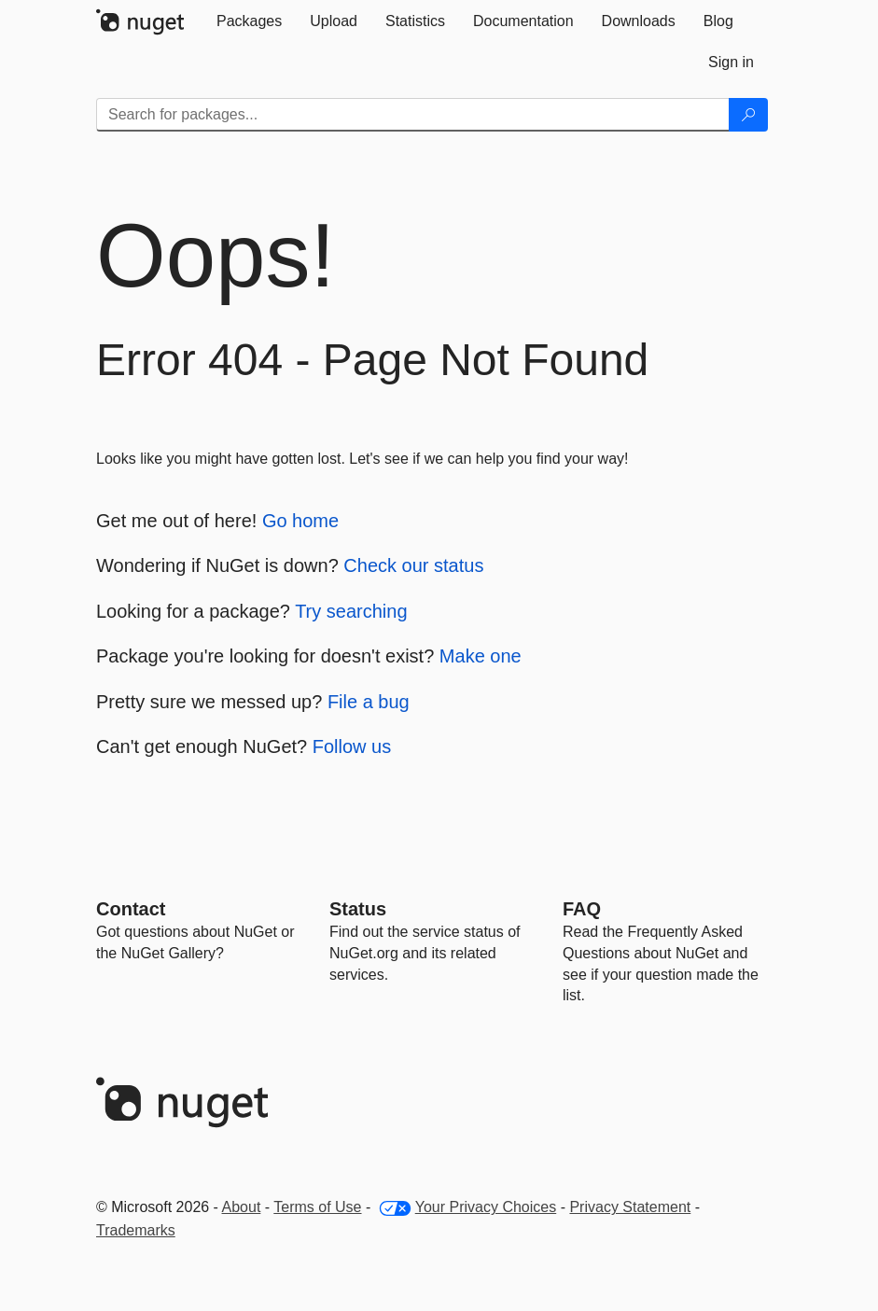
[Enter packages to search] (413, 115)
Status (357, 909)
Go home (300, 520)
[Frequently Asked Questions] (582, 909)
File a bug (369, 701)
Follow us (352, 746)
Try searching (351, 611)
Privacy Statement (629, 1207)
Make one (480, 656)
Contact (130, 909)
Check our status (413, 565)
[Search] (748, 115)
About (241, 1207)
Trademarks (135, 1230)
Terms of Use (317, 1207)
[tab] (249, 21)
